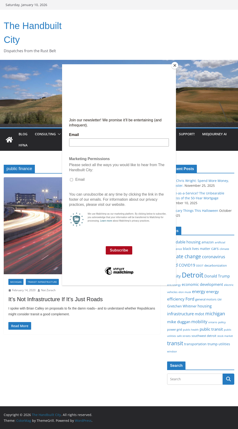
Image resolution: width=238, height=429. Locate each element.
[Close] (174, 65)
